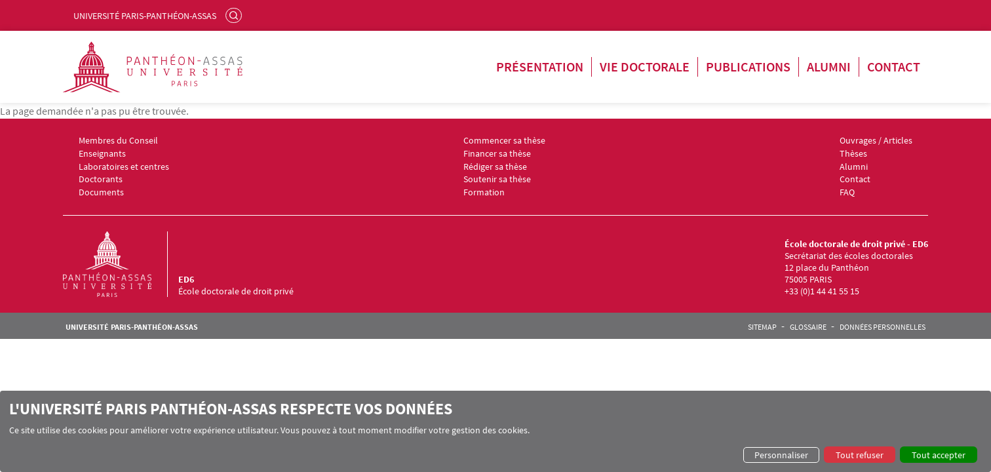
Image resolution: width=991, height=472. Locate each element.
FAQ (847, 192)
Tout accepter (938, 455)
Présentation (539, 66)
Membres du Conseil (118, 140)
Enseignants (102, 153)
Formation (484, 192)
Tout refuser (860, 455)
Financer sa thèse (497, 153)
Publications (748, 66)
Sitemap (762, 327)
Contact (893, 66)
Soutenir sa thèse (497, 179)
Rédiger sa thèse (495, 166)
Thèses (853, 153)
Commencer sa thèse (504, 140)
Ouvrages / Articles (876, 140)
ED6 (186, 279)
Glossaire (808, 327)
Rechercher (235, 15)
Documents (101, 192)
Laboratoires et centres (124, 166)
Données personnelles (882, 327)
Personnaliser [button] (781, 455)
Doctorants (101, 179)
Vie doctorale (645, 66)
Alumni (829, 66)
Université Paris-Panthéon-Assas (144, 15)
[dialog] (495, 431)
